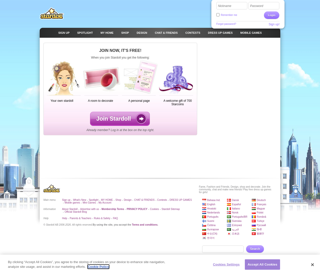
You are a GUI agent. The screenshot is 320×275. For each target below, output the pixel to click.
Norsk (235, 212)
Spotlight (93, 200)
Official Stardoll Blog (75, 211)
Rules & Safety (102, 218)
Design (127, 200)
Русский (261, 225)
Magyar (261, 208)
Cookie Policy (98, 269)
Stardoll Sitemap (170, 209)
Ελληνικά (237, 225)
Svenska (236, 221)
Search (255, 249)
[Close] (312, 267)
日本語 (235, 233)
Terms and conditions (145, 224)
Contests (162, 200)
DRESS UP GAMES (181, 200)
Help (64, 218)
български (213, 229)
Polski (260, 212)
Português (213, 216)
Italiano (236, 208)
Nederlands (213, 212)
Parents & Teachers (80, 218)
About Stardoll (70, 209)
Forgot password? (226, 24)
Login (271, 15)
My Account (104, 202)
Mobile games (72, 202)
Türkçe (260, 221)
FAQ (115, 218)
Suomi (210, 221)
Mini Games (89, 202)
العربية (235, 229)
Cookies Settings (226, 266)
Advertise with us (89, 209)
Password (256, 6)
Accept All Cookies (262, 266)
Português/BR (239, 216)
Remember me (229, 15)
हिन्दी (259, 229)
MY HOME (107, 200)
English (211, 204)
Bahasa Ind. (213, 200)
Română (261, 216)
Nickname (224, 6)
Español (236, 204)
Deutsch (261, 200)
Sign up (66, 200)
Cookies (154, 209)
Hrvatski (211, 208)
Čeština (211, 225)
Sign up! (274, 24)
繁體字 (260, 233)
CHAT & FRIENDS (144, 200)
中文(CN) (212, 233)
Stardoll (52, 13)
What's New (79, 200)
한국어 (211, 238)
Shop (118, 200)
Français (261, 204)
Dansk (235, 200)
